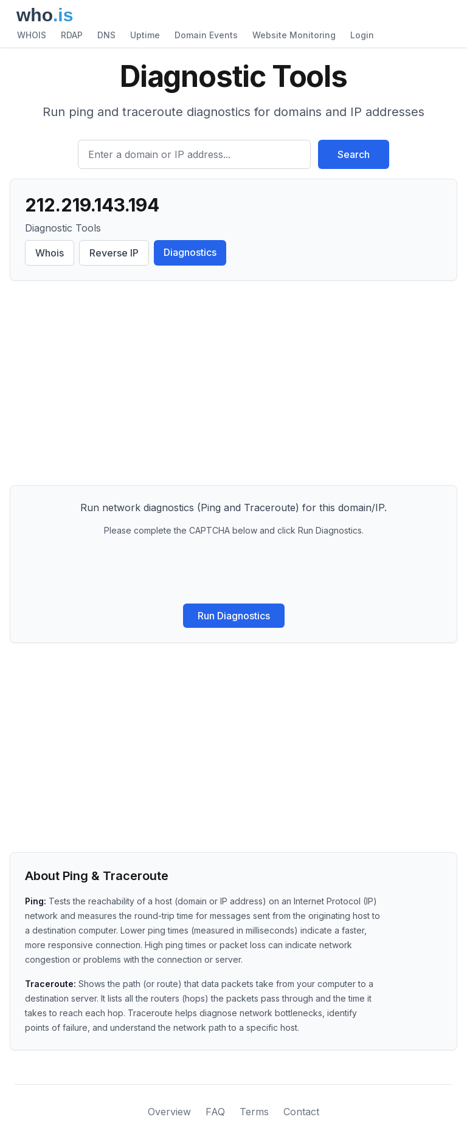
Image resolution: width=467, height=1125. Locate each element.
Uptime (145, 35)
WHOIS (31, 35)
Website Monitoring (294, 35)
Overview (169, 1112)
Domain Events (206, 35)
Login (362, 35)
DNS (106, 35)
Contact (301, 1112)
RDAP (72, 35)
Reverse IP (114, 253)
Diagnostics (190, 252)
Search (353, 154)
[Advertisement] (233, 385)
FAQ (215, 1112)
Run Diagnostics (234, 616)
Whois (49, 253)
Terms (254, 1112)
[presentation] (233, 570)
